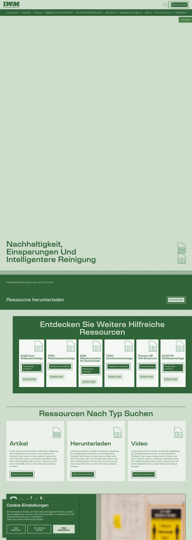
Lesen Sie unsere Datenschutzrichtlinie (25, 519)
